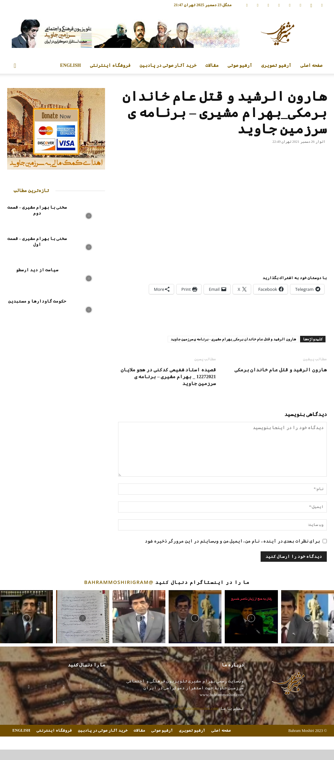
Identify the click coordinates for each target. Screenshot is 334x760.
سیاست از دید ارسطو (37, 269)
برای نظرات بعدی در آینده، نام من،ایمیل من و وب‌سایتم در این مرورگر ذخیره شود (232, 541)
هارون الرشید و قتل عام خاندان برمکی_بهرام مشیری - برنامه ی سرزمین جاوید (233, 339)
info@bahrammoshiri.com (196, 708)
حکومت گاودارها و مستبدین (37, 301)
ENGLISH (70, 65)
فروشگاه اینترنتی (110, 65)
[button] (15, 66)
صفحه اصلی (311, 65)
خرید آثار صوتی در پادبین (168, 65)
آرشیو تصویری (276, 65)
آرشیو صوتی (240, 65)
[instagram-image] (26, 616)
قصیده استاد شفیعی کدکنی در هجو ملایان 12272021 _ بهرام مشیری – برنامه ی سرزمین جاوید (168, 376)
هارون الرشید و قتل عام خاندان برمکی (281, 369)
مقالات (212, 65)
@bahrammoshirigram (119, 582)
